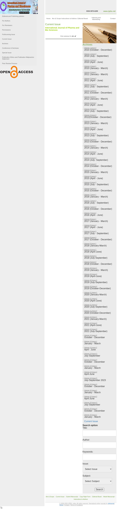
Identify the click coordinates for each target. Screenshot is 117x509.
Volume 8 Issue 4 (90, 237)
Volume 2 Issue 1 (90, 72)
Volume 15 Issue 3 (90, 402)
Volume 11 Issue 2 (90, 298)
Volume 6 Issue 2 (90, 176)
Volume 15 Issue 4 (90, 409)
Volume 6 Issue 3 (90, 182)
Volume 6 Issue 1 (90, 170)
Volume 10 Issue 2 (90, 274)
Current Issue (7, 39)
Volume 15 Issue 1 (90, 390)
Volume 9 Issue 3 (90, 256)
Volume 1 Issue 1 (90, 66)
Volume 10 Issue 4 (90, 286)
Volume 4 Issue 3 (90, 133)
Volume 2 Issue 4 (90, 90)
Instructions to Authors (69, 18)
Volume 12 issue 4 (90, 335)
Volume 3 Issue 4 (90, 115)
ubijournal (111, 503)
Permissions (6, 30)
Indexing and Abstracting (96, 18)
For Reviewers (7, 25)
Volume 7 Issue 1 (90, 194)
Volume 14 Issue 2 (90, 372)
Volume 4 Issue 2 (90, 127)
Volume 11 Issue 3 (90, 305)
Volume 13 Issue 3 (90, 354)
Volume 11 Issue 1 (90, 292)
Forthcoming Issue (8, 34)
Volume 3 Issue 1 (90, 97)
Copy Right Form (85, 496)
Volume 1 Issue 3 (90, 54)
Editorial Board (82, 18)
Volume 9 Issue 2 (90, 250)
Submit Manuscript (72, 496)
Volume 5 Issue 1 (90, 146)
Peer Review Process (9, 63)
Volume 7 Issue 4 (90, 207)
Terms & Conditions (76, 505)
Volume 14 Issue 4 (90, 384)
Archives (5, 43)
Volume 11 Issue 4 (90, 311)
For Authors (6, 21)
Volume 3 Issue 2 (90, 103)
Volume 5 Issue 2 (90, 152)
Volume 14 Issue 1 (90, 366)
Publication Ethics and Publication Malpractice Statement (18, 58)
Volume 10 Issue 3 (90, 280)
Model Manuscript (109, 496)
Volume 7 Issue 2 (90, 213)
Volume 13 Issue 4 (90, 360)
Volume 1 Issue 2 (90, 60)
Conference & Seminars (10, 48)
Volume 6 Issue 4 (90, 188)
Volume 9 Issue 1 (90, 243)
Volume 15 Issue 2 (90, 396)
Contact (113, 18)
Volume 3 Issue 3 (90, 109)
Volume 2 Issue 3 (90, 84)
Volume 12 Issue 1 (90, 317)
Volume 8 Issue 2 (90, 225)
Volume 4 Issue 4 (90, 139)
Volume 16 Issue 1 (90, 415)
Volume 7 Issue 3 (90, 201)
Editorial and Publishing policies (13, 16)
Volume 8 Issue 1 (90, 219)
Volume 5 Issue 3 (90, 158)
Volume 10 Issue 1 (90, 268)
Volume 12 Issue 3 (90, 329)
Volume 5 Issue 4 (90, 164)
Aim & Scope (56, 18)
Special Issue (6, 52)
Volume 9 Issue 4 (90, 262)
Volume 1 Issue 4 (90, 48)
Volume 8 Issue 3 (90, 231)
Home (48, 18)
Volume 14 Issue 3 (90, 378)
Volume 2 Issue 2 (90, 78)
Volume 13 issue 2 (90, 347)
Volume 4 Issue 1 (90, 121)
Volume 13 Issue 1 (90, 341)
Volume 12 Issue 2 (90, 323)
